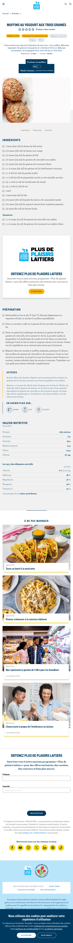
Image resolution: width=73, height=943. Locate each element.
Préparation (37, 130)
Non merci (46, 935)
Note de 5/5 (33, 29)
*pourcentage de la (20, 493)
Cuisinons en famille (26, 889)
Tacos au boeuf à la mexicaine (20, 568)
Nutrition (48, 130)
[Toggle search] (70, 4)
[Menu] (3, 4)
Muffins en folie (13, 36)
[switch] (36, 68)
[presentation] (36, 802)
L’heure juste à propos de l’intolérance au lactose (29, 726)
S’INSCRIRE (36, 291)
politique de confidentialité (33, 832)
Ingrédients (25, 130)
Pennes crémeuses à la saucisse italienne (26, 619)
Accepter (26, 935)
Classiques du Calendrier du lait (35, 36)
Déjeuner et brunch (58, 36)
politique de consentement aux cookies (51, 926)
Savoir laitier (54, 886)
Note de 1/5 (19, 29)
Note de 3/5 (26, 29)
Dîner (41, 40)
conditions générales (53, 929)
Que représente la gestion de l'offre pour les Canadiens (32, 669)
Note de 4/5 (29, 29)
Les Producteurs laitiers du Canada (36, 5)
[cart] (65, 4)
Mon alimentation (48, 889)
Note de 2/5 (23, 29)
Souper (32, 40)
